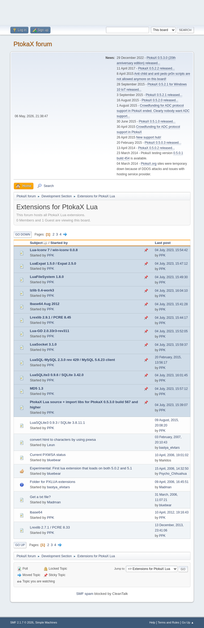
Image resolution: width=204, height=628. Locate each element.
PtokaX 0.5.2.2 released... (156, 68)
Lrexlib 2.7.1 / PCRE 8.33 (50, 527)
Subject (38, 243)
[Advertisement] (102, 12)
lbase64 (36, 512)
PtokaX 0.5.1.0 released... (157, 121)
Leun (51, 445)
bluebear (54, 460)
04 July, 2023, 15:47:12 (171, 263)
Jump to (119, 568)
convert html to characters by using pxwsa (63, 440)
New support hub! (148, 137)
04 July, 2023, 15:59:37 (171, 345)
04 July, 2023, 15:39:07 (171, 405)
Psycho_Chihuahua (173, 474)
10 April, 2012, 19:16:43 (172, 512)
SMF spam (84, 594)
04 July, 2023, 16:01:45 (171, 375)
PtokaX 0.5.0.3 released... (163, 143)
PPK (50, 255)
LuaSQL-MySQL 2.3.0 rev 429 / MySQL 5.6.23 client (72, 360)
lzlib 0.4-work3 (42, 290)
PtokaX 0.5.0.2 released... (156, 148)
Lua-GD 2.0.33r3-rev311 (49, 331)
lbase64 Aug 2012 (44, 304)
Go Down (22, 234)
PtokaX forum (32, 43)
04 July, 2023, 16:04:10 (171, 291)
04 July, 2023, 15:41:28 (171, 304)
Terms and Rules (168, 622)
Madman (165, 487)
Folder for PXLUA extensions (52, 482)
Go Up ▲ (188, 622)
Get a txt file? (40, 497)
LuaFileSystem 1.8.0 (46, 277)
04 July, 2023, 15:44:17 (171, 318)
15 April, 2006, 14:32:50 (172, 468)
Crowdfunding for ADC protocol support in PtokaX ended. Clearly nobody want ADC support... (153, 111)
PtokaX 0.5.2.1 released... (164, 95)
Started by (59, 243)
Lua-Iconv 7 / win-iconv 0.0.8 (54, 250)
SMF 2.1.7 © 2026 (21, 622)
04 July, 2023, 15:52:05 (171, 331)
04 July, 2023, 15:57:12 (171, 389)
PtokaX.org (148, 163)
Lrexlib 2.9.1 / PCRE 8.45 (50, 317)
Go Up (20, 545)
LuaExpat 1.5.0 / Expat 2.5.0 (53, 263)
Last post (163, 243)
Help (152, 622)
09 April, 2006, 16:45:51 (172, 482)
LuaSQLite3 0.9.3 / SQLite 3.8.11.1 (57, 423)
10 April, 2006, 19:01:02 (172, 455)
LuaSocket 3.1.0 (43, 344)
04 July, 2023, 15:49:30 (171, 277)
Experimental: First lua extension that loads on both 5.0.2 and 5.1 (81, 468)
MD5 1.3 (36, 388)
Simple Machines (46, 622)
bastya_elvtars (169, 448)
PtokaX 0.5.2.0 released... (160, 100)
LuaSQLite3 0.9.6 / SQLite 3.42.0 (56, 375)
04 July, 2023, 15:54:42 (171, 250)
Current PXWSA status (48, 455)
